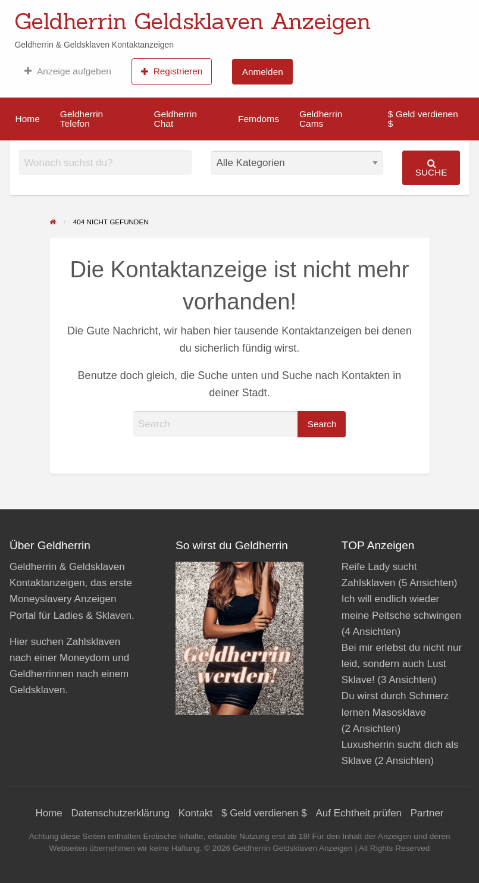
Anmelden (262, 72)
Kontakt (196, 813)
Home (27, 119)
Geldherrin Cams (320, 119)
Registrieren (171, 71)
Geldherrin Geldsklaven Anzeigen (192, 21)
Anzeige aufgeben (67, 71)
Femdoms (258, 119)
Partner (427, 813)
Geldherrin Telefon (81, 119)
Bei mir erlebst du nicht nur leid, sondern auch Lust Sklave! (402, 663)
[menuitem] (67, 71)
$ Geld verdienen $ (423, 119)
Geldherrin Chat (175, 119)
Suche (431, 168)
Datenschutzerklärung (120, 813)
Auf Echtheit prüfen (358, 813)
